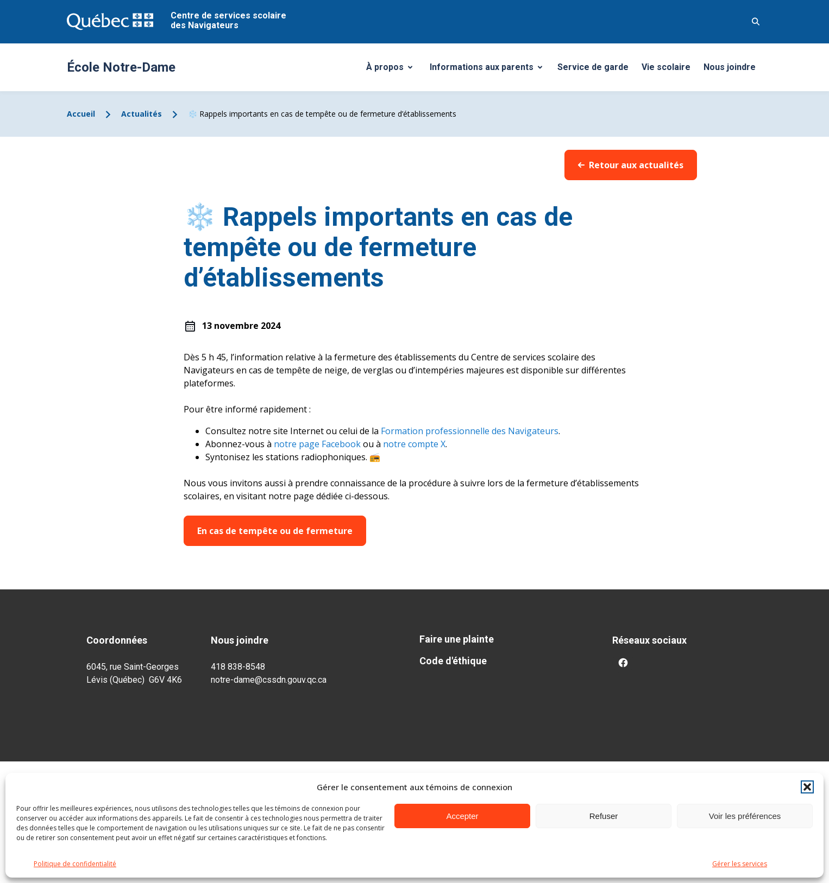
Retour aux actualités (630, 164)
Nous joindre (730, 67)
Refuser (603, 816)
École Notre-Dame (121, 67)
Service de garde (593, 67)
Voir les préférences (745, 816)
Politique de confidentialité (75, 863)
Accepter (462, 816)
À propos (393, 70)
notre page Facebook (317, 444)
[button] (807, 787)
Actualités (141, 114)
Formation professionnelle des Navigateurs (468, 431)
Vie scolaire (666, 67)
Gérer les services (739, 863)
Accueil (81, 114)
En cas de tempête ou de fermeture (275, 531)
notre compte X (414, 444)
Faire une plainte (456, 639)
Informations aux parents (488, 70)
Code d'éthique (453, 660)
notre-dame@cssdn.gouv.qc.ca (268, 680)
